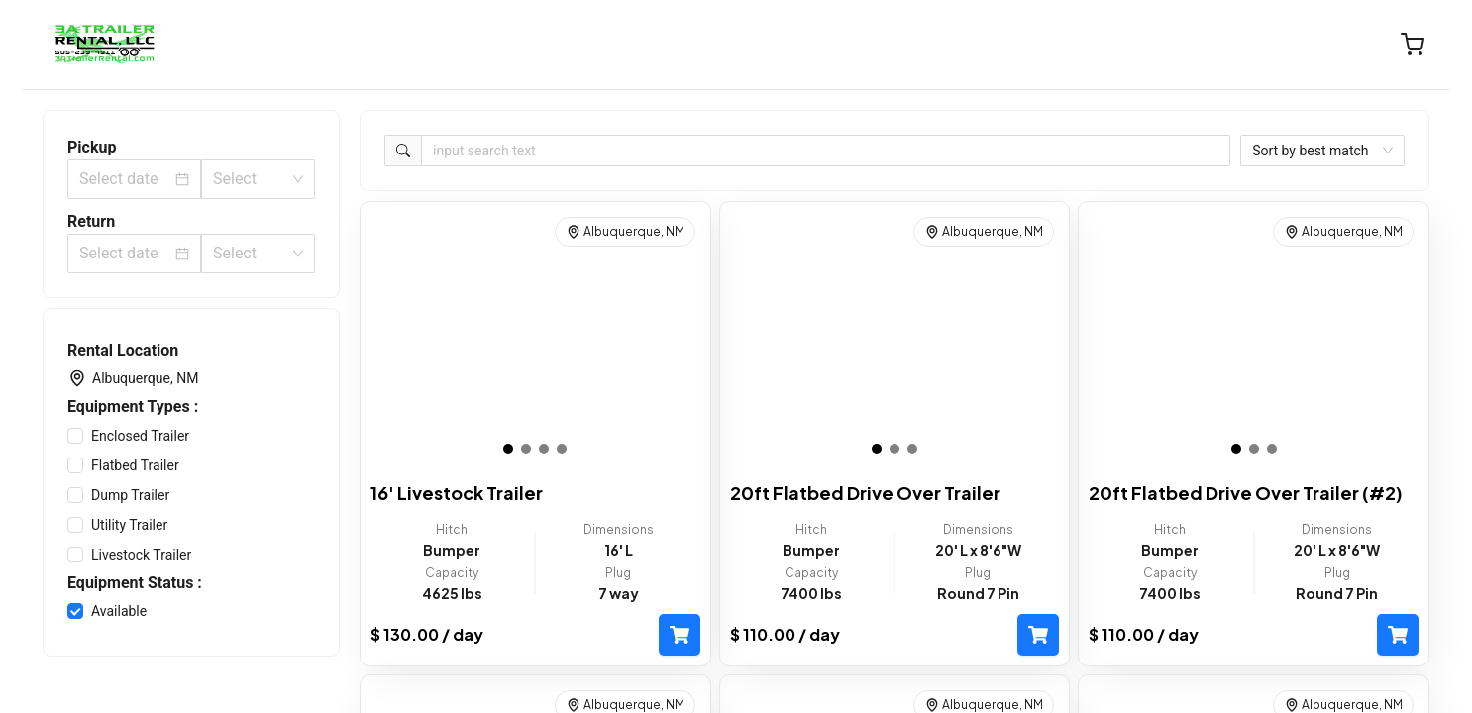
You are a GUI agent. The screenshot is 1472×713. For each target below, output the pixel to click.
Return (91, 221)
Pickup (91, 147)
